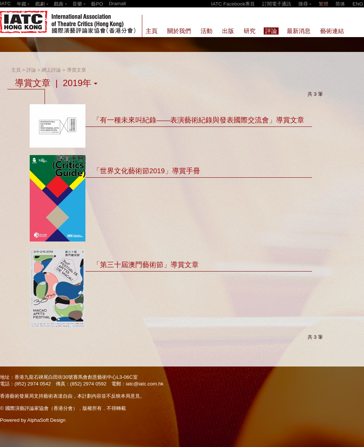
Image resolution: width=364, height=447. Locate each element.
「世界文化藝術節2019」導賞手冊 (146, 171)
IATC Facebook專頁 (233, 4)
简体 (340, 4)
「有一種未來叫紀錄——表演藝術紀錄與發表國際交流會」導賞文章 (198, 120)
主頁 (16, 70)
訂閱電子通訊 (276, 4)
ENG (357, 4)
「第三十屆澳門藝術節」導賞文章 (146, 265)
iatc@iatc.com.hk (145, 384)
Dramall (117, 3)
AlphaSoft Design (46, 420)
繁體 (323, 4)
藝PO (97, 4)
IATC (5, 3)
